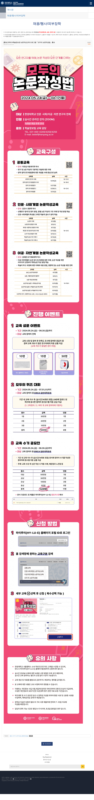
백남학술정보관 (47, 757)
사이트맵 (47, 762)
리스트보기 (48, 744)
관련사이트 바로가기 (15, 766)
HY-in (47, 754)
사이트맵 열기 (91, 3)
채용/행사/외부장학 (16, 15)
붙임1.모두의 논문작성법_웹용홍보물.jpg (19, 736)
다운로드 (6, 736)
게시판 (10, 9)
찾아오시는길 (47, 759)
